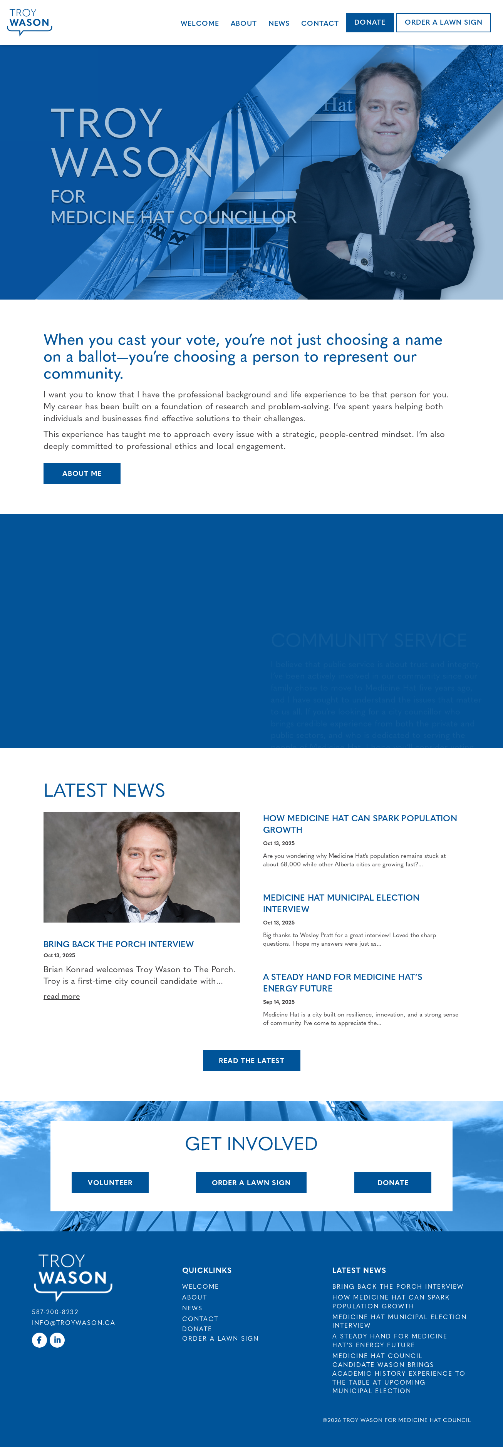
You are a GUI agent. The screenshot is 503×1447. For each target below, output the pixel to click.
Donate (370, 22)
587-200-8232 (55, 1311)
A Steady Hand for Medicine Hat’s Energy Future (343, 982)
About (244, 23)
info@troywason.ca (74, 1322)
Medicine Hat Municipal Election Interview (341, 903)
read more (62, 995)
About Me (82, 473)
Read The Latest (252, 1060)
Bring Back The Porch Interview (119, 944)
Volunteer (110, 1182)
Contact (320, 23)
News (279, 23)
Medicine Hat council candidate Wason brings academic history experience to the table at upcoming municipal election (399, 1373)
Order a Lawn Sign (444, 22)
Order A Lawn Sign (251, 1182)
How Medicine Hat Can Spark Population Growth (360, 824)
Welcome (200, 23)
